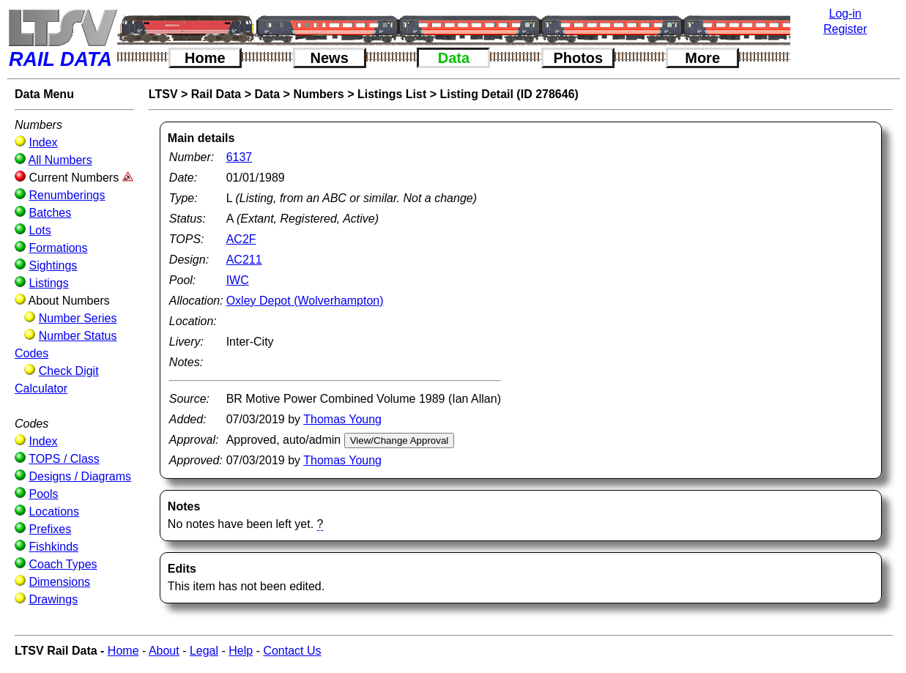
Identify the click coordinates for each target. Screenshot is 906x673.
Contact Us (292, 650)
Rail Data (216, 94)
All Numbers (60, 160)
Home (205, 58)
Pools (43, 494)
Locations (54, 511)
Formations (58, 248)
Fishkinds (53, 546)
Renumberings (67, 195)
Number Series (78, 318)
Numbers (318, 94)
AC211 (244, 259)
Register (845, 29)
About (164, 650)
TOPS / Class (64, 459)
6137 (239, 157)
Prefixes (50, 529)
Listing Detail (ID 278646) (508, 94)
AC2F (241, 239)
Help (241, 650)
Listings (48, 283)
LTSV (163, 94)
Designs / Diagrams (80, 476)
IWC (237, 280)
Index (43, 142)
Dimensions (59, 582)
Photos (578, 58)
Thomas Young (342, 419)
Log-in (845, 13)
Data (453, 58)
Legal (204, 650)
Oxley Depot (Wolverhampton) (305, 300)
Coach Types (63, 564)
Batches (50, 213)
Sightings (53, 265)
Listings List (391, 94)
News (330, 58)
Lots (40, 230)
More (702, 58)
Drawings (53, 599)
